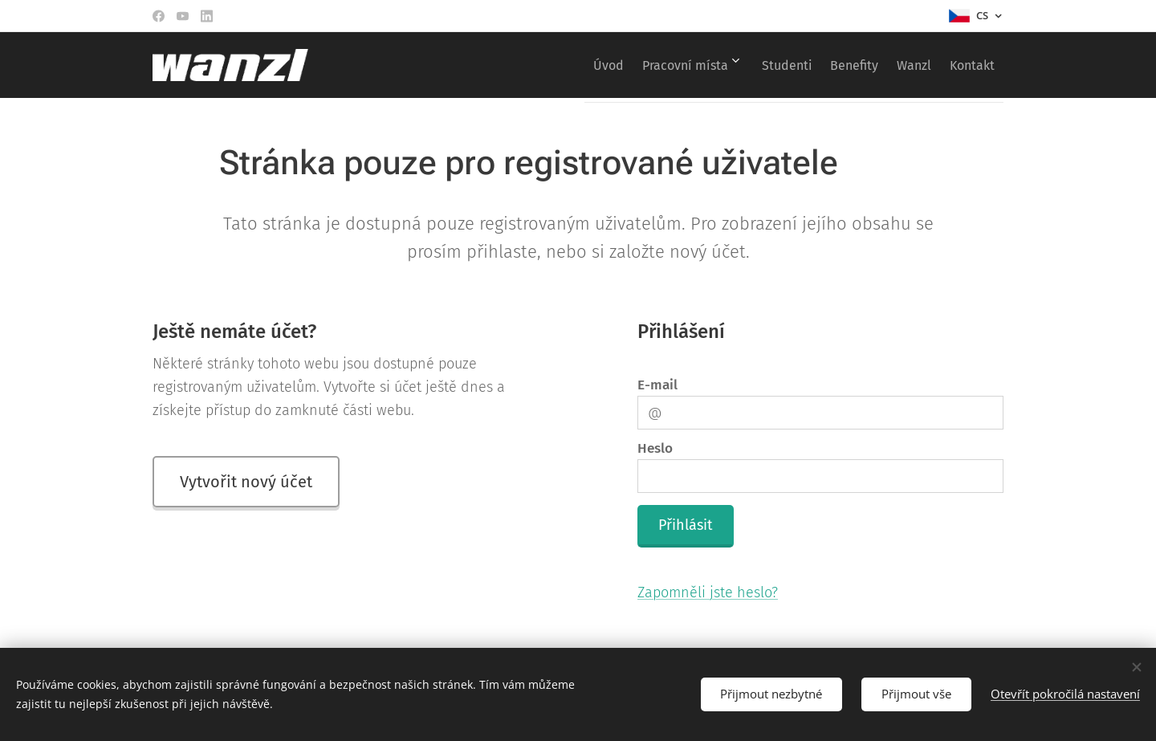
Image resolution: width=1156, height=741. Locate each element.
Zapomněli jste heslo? (707, 592)
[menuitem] (554, 65)
